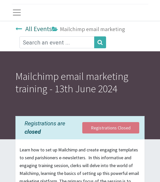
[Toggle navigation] (17, 12)
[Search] (100, 42)
